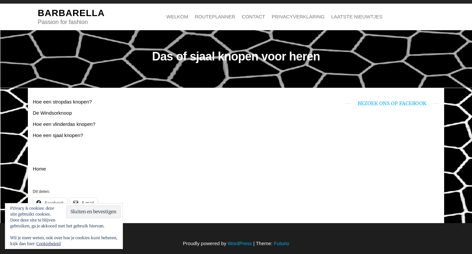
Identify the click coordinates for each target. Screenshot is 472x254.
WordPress (240, 243)
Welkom (177, 16)
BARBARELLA (71, 13)
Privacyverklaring (298, 16)
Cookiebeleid (48, 243)
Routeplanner (215, 16)
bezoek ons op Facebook (392, 103)
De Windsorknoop (52, 113)
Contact (253, 16)
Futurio (281, 243)
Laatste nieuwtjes (356, 16)
